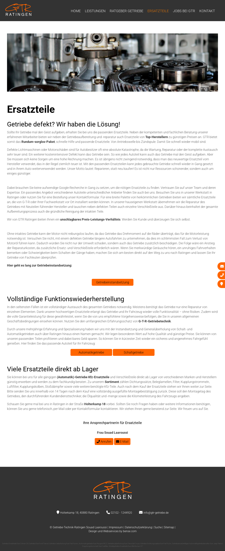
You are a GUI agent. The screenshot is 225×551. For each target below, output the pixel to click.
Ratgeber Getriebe (126, 11)
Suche (158, 527)
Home (76, 11)
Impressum (116, 527)
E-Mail (122, 441)
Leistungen (95, 11)
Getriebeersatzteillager (180, 543)
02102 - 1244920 (121, 512)
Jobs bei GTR (184, 11)
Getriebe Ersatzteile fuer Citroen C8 (15, 543)
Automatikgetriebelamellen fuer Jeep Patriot (206, 543)
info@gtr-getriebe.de (156, 512)
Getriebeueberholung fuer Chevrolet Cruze (124, 543)
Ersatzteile (158, 11)
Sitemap (169, 527)
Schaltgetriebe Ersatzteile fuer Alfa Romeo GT (126, 546)
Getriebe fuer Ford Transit (39, 543)
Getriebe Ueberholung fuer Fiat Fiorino (63, 543)
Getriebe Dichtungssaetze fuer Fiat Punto (155, 543)
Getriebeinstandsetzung (112, 282)
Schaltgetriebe (134, 352)
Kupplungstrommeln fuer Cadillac (95, 546)
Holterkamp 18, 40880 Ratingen (79, 512)
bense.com (130, 531)
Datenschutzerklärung (138, 527)
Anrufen (104, 441)
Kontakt (207, 11)
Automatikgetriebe (91, 352)
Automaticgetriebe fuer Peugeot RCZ (93, 543)
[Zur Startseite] (18, 15)
